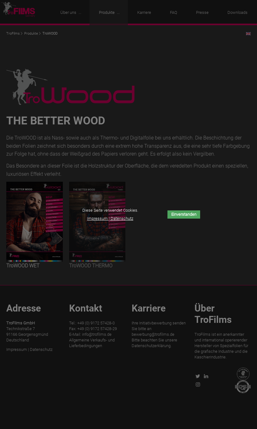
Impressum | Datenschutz (110, 218)
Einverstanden (183, 214)
